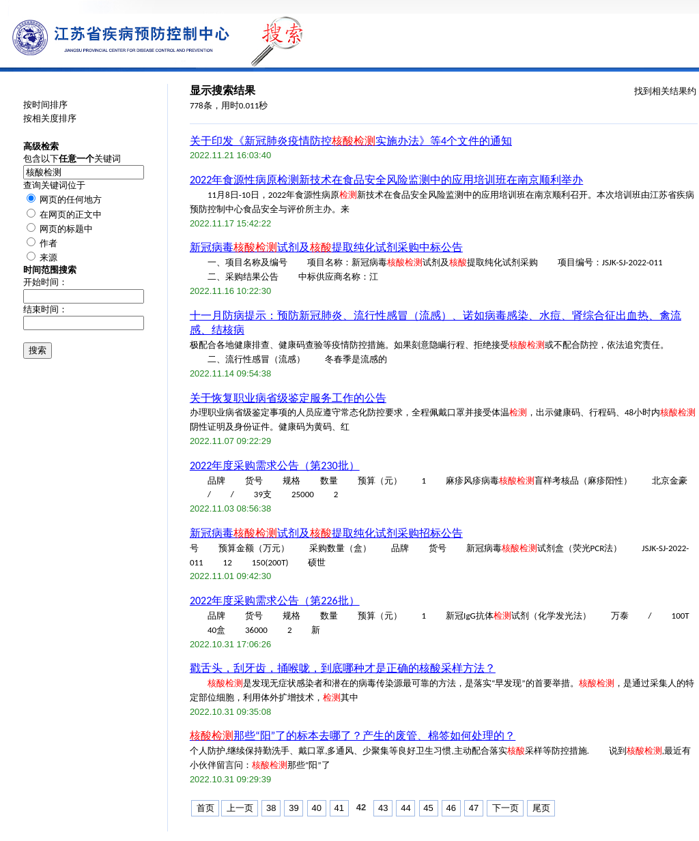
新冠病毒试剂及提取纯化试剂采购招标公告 (326, 533)
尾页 (541, 808)
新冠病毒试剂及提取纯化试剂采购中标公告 (326, 247)
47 (474, 808)
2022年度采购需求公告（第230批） (275, 465)
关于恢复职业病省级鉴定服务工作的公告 (288, 398)
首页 (205, 808)
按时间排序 (45, 105)
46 (451, 808)
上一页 (240, 808)
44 (405, 808)
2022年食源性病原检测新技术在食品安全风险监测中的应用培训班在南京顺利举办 (386, 179)
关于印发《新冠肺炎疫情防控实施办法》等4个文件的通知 (351, 140)
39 (293, 808)
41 (339, 808)
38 (271, 808)
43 (383, 808)
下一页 (505, 808)
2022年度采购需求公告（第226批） (275, 600)
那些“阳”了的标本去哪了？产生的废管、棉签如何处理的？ (352, 735)
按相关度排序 (49, 118)
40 (316, 808)
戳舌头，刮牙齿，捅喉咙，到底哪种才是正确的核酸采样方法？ (343, 668)
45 (428, 808)
